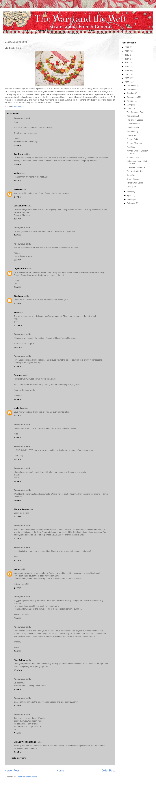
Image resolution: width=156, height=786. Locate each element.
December (132, 85)
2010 (127, 74)
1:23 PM (17, 538)
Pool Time (130, 147)
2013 (127, 63)
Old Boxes (131, 135)
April (129, 195)
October (131, 93)
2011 (127, 70)
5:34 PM (17, 164)
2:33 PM (17, 560)
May (129, 191)
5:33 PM (17, 145)
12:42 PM (18, 517)
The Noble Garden (134, 171)
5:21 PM (17, 416)
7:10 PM (17, 437)
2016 (127, 51)
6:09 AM (17, 500)
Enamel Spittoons (134, 139)
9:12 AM (17, 303)
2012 (127, 66)
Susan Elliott (20, 206)
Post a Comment (18, 758)
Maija (16, 173)
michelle (18, 408)
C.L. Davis (18, 154)
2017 (127, 47)
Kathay (17, 569)
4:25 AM (17, 219)
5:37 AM (17, 235)
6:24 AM (17, 260)
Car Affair (130, 175)
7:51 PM (17, 459)
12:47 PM (18, 347)
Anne (16, 312)
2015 (127, 55)
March (130, 199)
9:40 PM (17, 197)
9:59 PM (17, 689)
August (130, 101)
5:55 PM (17, 181)
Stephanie (18, 296)
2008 (127, 82)
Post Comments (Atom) (27, 777)
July (129, 105)
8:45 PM (17, 481)
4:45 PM (17, 399)
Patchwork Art (132, 116)
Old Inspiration (132, 127)
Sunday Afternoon (134, 143)
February (131, 203)
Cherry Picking (132, 179)
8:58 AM (17, 287)
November (132, 89)
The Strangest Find (134, 112)
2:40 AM (17, 588)
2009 (127, 78)
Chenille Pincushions (135, 167)
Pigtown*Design (21, 509)
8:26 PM (17, 752)
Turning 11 (131, 186)
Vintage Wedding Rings (25, 742)
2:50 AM (17, 618)
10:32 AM (18, 670)
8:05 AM (17, 651)
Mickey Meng (132, 131)
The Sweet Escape (134, 120)
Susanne (18, 375)
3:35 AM (17, 705)
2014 (127, 59)
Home (60, 770)
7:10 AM (17, 733)
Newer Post (12, 770)
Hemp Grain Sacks (134, 183)
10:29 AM (18, 325)
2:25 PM (17, 366)
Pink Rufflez (19, 660)
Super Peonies (132, 124)
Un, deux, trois (132, 157)
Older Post (108, 770)
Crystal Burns (20, 268)
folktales (18, 189)
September (132, 97)
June (129, 109)
